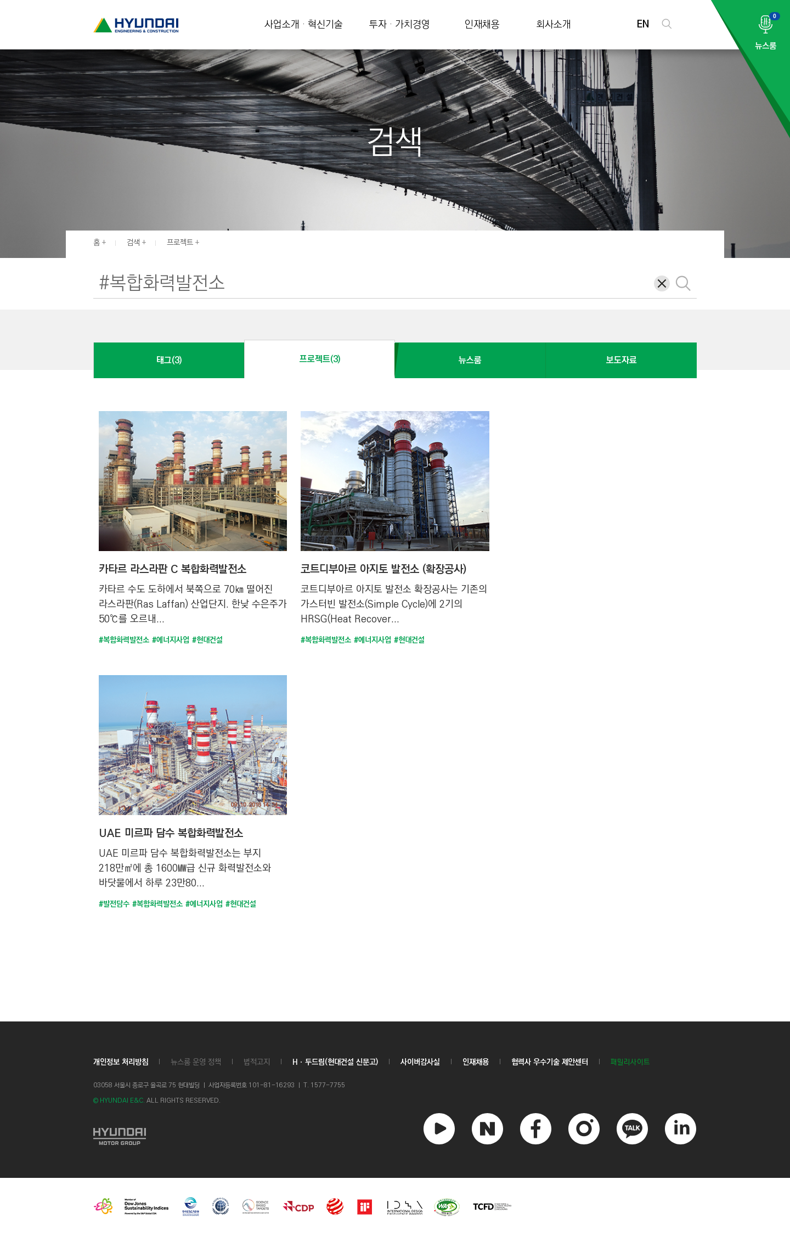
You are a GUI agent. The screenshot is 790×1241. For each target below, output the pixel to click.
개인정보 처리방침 (120, 1062)
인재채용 (482, 25)
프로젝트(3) (320, 359)
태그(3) (169, 360)
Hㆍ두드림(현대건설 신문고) (335, 1062)
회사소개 (553, 25)
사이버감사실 (420, 1062)
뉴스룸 (470, 360)
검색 (133, 243)
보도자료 (621, 360)
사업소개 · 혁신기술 (303, 25)
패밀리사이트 (630, 1062)
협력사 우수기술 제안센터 (549, 1062)
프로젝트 (180, 243)
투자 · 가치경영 (399, 25)
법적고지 (257, 1062)
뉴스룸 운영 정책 (196, 1062)
